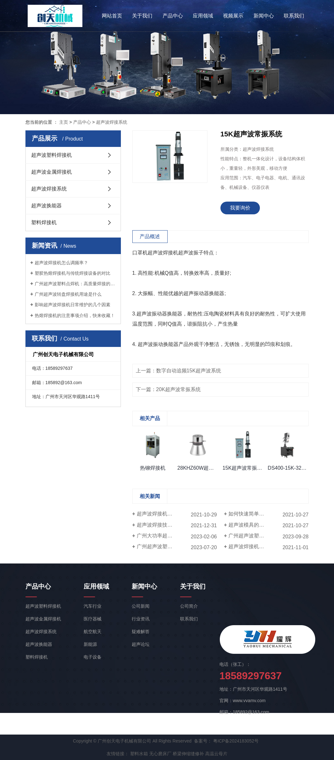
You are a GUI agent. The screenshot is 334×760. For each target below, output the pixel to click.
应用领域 (203, 15)
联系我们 (294, 15)
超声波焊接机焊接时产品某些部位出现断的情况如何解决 (177, 513)
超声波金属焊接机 (51, 172)
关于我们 (142, 15)
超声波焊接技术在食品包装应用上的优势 (177, 525)
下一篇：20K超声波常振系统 (168, 389)
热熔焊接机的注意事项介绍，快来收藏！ (75, 315)
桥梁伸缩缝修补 (188, 753)
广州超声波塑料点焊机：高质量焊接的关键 (75, 283)
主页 (63, 122)
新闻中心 (264, 15)
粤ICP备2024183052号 (236, 740)
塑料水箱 (139, 753)
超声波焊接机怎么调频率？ (61, 262)
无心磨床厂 (160, 753)
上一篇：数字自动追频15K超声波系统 (178, 370)
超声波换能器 (46, 205)
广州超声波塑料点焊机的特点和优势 (177, 546)
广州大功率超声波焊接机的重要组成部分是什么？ (177, 535)
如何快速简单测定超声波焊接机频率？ (268, 513)
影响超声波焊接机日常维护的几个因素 (72, 304)
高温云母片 (216, 753)
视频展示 (233, 15)
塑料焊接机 (44, 222)
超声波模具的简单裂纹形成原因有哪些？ (268, 525)
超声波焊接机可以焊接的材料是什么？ (268, 546)
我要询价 (240, 208)
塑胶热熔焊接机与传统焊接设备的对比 (72, 273)
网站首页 (112, 15)
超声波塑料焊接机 (51, 155)
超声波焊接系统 (111, 122)
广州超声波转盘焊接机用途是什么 (68, 294)
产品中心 (173, 15)
